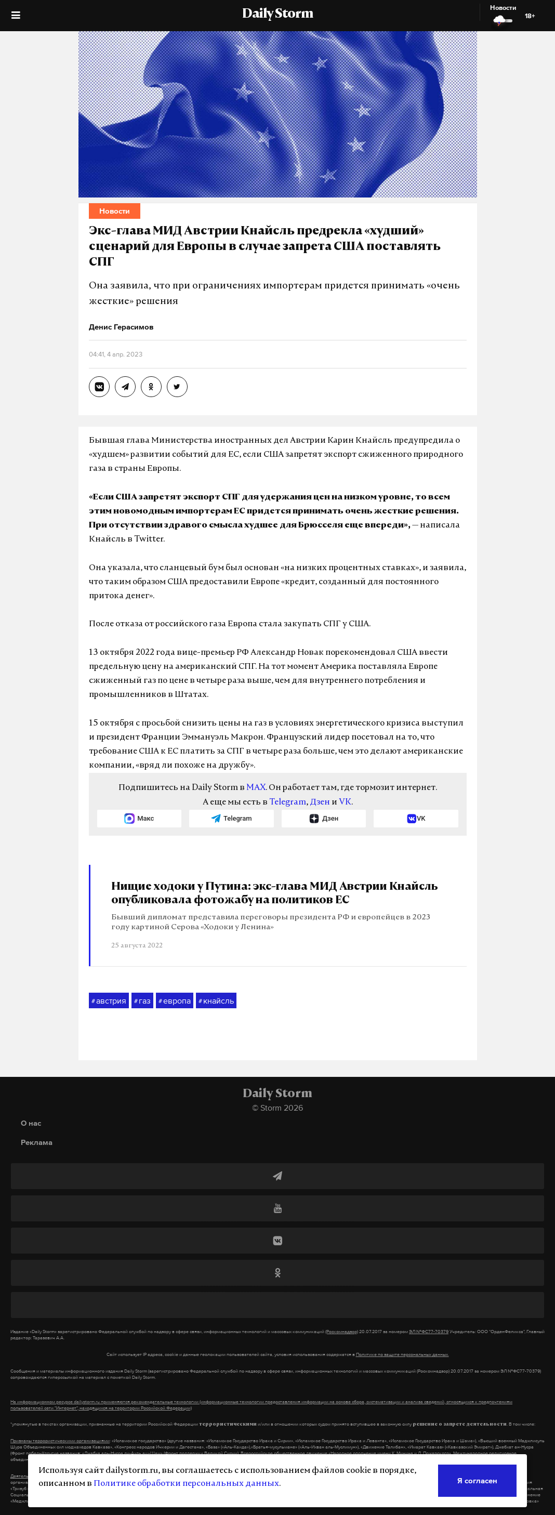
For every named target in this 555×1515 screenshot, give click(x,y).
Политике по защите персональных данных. (402, 1354)
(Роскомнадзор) (341, 1331)
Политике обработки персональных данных (186, 1484)
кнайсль (216, 1001)
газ (142, 1001)
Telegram (287, 802)
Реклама (36, 1142)
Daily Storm (277, 14)
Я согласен (477, 1480)
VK (345, 802)
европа (174, 1001)
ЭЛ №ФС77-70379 (428, 1331)
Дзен (320, 802)
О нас (31, 1122)
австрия (108, 1001)
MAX (256, 788)
